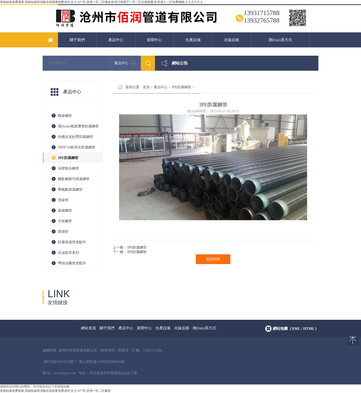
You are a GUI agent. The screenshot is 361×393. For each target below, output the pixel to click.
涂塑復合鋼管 (68, 168)
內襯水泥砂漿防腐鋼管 (75, 137)
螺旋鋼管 (65, 116)
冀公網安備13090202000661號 (102, 362)
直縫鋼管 (65, 210)
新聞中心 (154, 40)
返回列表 (213, 259)
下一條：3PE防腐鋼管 (130, 252)
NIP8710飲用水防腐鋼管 (76, 147)
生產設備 (193, 40)
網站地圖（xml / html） (295, 329)
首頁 (146, 87)
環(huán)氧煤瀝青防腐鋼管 (78, 126)
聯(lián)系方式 (280, 40)
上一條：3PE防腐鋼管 (130, 247)
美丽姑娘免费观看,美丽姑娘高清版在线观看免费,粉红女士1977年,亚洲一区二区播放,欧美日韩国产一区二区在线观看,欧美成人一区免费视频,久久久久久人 (101, 2)
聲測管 (63, 231)
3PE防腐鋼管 (68, 158)
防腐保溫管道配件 (72, 242)
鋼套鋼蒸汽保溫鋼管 (73, 179)
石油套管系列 (68, 253)
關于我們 (77, 40)
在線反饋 (231, 40)
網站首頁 (88, 328)
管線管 (63, 200)
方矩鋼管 (65, 221)
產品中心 (115, 40)
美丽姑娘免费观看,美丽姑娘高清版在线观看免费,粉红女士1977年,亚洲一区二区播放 (55, 390)
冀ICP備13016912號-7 (60, 362)
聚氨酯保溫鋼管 (70, 189)
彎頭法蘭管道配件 (72, 263)
